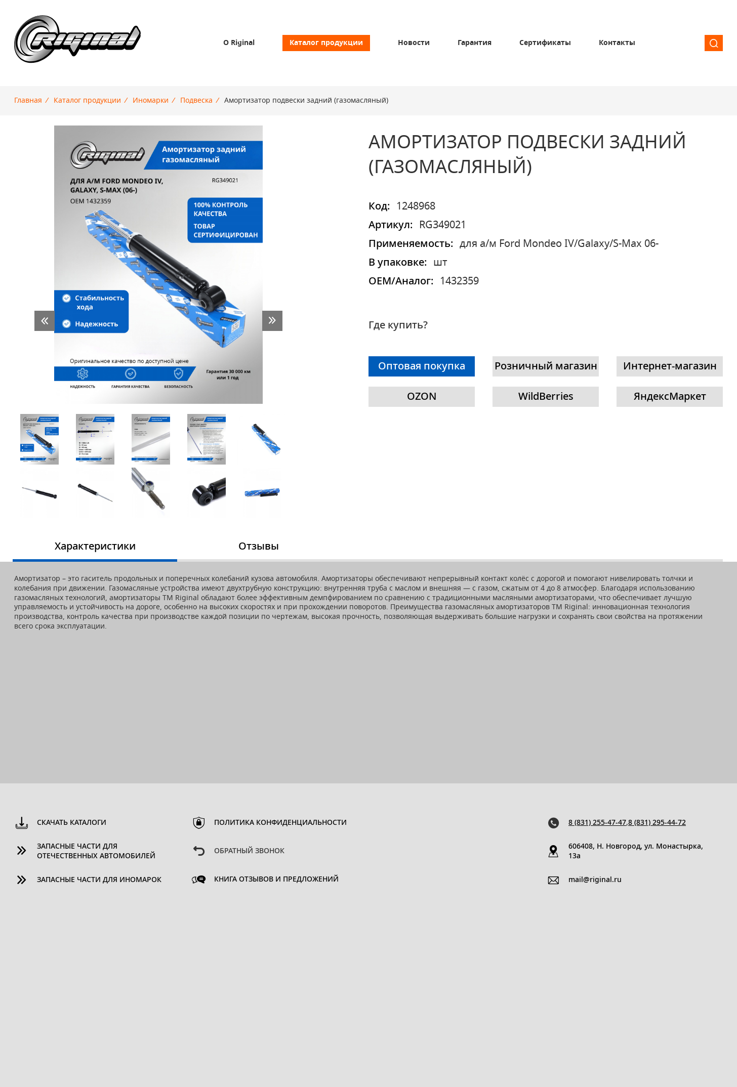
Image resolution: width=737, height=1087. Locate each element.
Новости (414, 43)
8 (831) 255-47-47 (597, 822)
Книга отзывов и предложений (276, 879)
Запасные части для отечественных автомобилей (96, 851)
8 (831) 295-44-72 (657, 822)
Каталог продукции (326, 43)
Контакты (617, 43)
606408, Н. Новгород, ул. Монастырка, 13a (635, 851)
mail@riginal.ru (595, 880)
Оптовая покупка (421, 366)
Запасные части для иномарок (99, 880)
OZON (422, 397)
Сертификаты (545, 43)
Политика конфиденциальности (280, 822)
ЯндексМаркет (670, 397)
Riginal (77, 43)
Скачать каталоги (71, 822)
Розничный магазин (546, 366)
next (272, 321)
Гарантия (475, 43)
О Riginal (239, 43)
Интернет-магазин (670, 366)
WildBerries (546, 397)
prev (44, 321)
